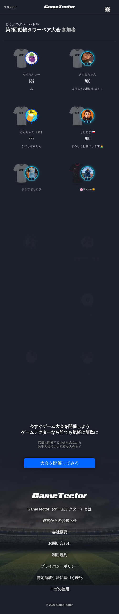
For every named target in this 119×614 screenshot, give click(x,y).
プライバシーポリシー (60, 566)
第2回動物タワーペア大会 (40, 27)
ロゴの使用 (59, 589)
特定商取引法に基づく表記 (60, 578)
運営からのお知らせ (59, 521)
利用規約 (59, 555)
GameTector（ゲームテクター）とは (59, 509)
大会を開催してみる (59, 463)
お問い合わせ (59, 543)
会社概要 (59, 532)
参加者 (69, 29)
